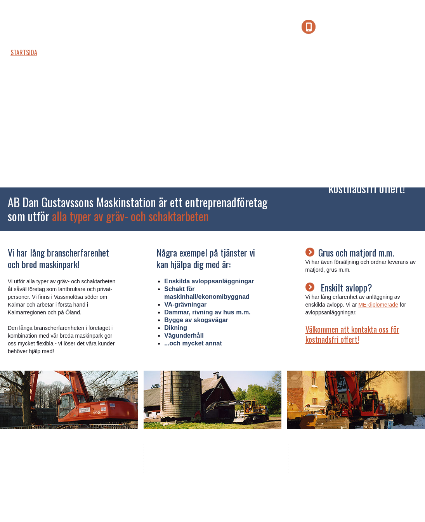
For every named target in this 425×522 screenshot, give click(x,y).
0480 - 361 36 (198, 457)
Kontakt (254, 52)
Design (147, 492)
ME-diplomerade (378, 305)
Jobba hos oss (168, 52)
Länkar (215, 52)
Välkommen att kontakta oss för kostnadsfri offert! (352, 334)
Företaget (69, 52)
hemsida (172, 492)
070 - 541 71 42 (369, 27)
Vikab (127, 492)
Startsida (23, 52)
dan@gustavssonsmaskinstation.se (220, 465)
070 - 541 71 (236, 457)
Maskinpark (115, 52)
